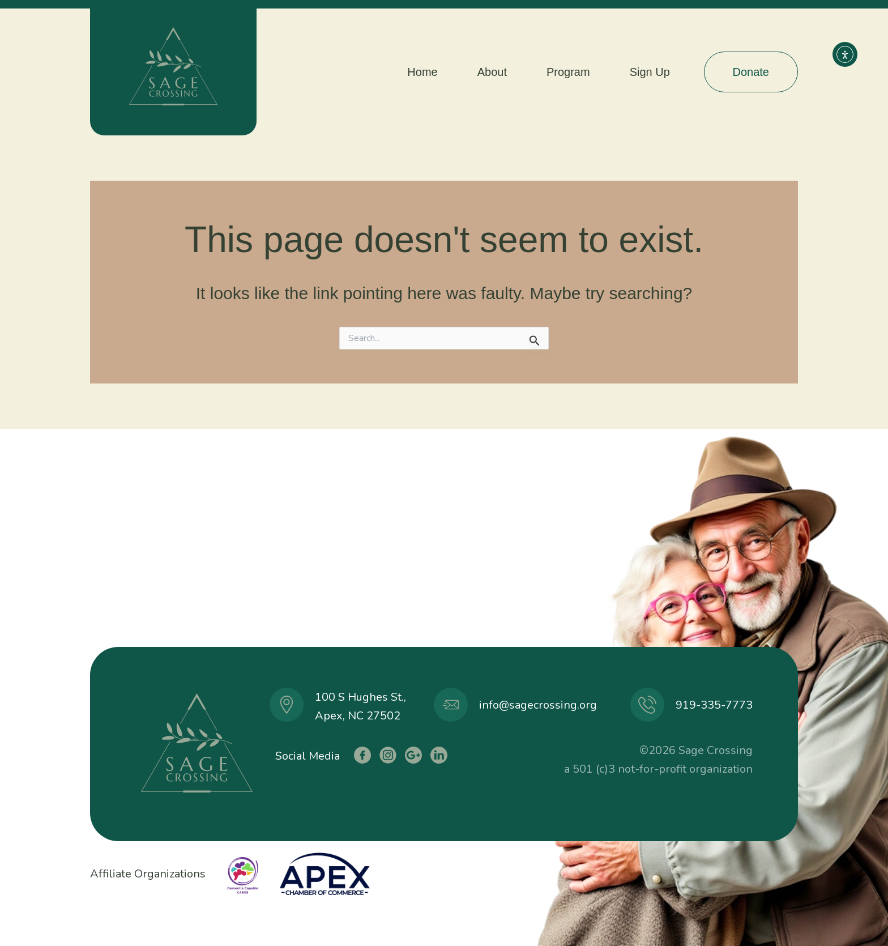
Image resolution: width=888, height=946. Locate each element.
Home (422, 72)
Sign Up (650, 72)
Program (568, 72)
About (492, 72)
